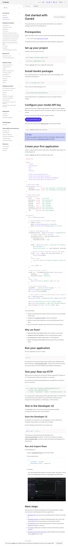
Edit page (28, 540)
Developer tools (32, 515)
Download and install (42, 38)
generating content (44, 139)
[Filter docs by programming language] (11, 7)
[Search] (40, 2)
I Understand (59, 543)
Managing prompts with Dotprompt (37, 532)
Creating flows (31, 523)
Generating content (33, 519)
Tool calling (31, 527)
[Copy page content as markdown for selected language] (59, 17)
